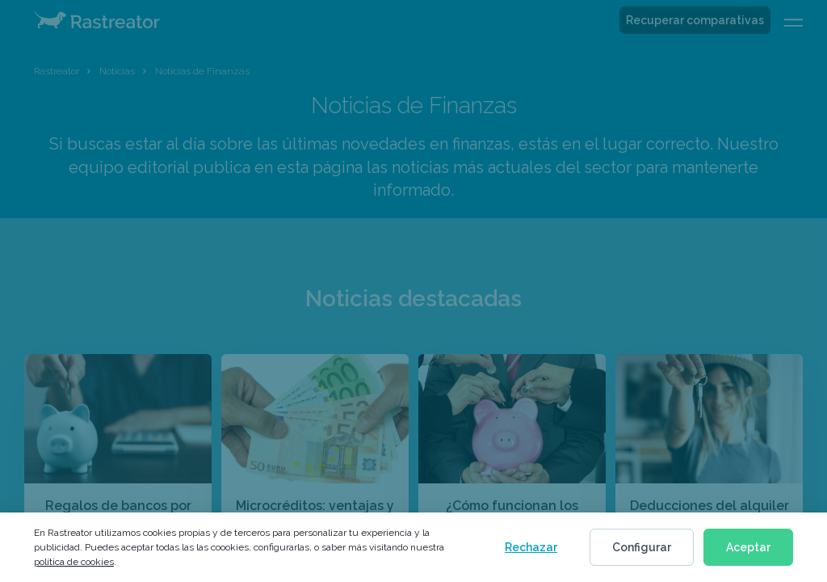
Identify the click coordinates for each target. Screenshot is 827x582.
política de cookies (74, 561)
